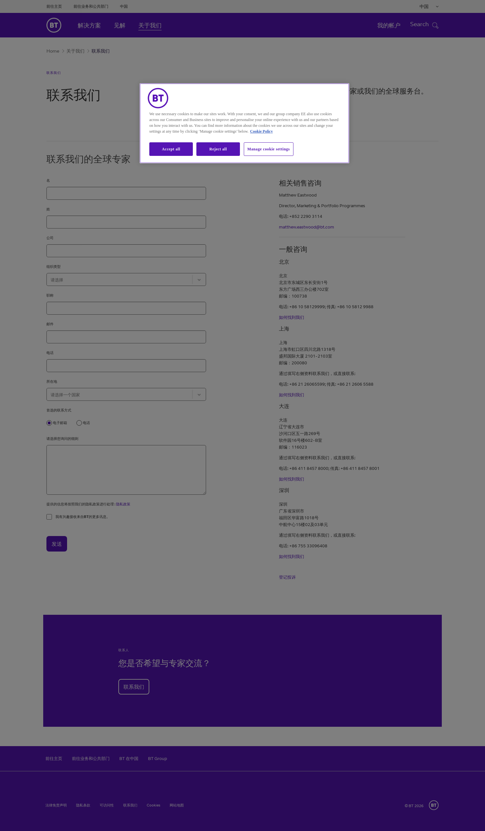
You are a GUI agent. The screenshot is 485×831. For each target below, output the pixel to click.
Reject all (218, 149)
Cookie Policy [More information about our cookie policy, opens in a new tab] (261, 131)
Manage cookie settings (268, 149)
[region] (244, 123)
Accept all (171, 149)
